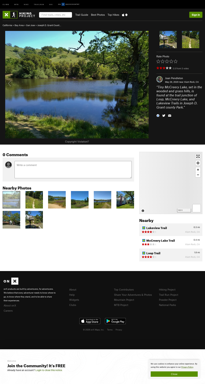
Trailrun (39, 4)
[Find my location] (198, 162)
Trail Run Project (168, 294)
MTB (16, 4)
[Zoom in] (198, 169)
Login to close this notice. (49, 370)
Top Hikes (113, 14)
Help (72, 294)
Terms (110, 329)
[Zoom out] (198, 174)
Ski (51, 4)
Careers (8, 310)
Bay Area (19, 25)
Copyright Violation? (77, 141)
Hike (26, 4)
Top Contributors (124, 289)
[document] (174, 369)
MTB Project (121, 304)
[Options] (197, 208)
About (72, 289)
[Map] (170, 183)
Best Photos (98, 14)
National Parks (167, 304)
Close (174, 374)
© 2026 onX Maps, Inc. (93, 329)
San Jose (30, 25)
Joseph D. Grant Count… (49, 25)
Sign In (196, 14)
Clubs (72, 304)
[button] (158, 115)
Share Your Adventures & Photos (133, 294)
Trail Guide (81, 14)
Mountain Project (124, 299)
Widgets (74, 299)
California (7, 25)
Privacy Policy (187, 367)
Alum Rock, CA (191, 81)
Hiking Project (167, 289)
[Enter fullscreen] (198, 156)
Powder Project (167, 299)
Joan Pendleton (174, 78)
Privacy (119, 329)
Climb (6, 4)
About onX (10, 305)
